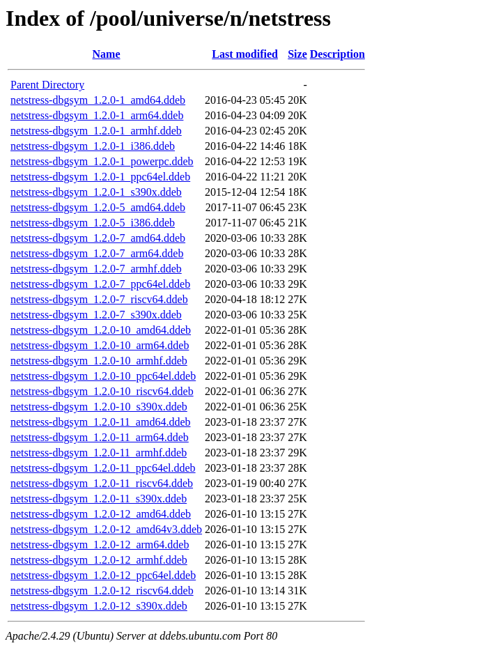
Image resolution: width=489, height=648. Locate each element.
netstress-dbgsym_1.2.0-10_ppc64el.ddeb (103, 376)
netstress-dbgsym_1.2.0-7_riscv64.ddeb (99, 299)
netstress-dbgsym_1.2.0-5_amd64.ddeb (97, 207)
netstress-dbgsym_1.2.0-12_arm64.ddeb (99, 544)
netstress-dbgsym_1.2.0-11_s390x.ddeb (98, 498)
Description (337, 54)
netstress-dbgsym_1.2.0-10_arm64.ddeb (99, 345)
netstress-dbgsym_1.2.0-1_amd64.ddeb (97, 100)
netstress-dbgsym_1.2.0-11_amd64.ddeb (100, 422)
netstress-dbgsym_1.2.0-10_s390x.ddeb (98, 406)
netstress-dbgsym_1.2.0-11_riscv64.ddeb (101, 483)
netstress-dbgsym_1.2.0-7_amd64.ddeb (97, 238)
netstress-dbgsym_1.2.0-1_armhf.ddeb (96, 131)
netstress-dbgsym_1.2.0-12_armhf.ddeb (98, 560)
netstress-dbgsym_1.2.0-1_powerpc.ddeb (102, 161)
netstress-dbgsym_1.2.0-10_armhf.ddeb (98, 361)
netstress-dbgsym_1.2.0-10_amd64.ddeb (100, 330)
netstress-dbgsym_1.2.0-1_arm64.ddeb (96, 115)
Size (297, 54)
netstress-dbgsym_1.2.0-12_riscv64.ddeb (102, 590)
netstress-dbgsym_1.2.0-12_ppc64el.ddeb (103, 575)
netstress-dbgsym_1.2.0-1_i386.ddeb (92, 146)
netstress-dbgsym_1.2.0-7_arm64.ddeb (96, 253)
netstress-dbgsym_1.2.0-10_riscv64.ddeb (102, 391)
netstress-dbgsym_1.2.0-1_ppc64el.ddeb (100, 177)
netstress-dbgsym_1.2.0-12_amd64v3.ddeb (106, 529)
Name (107, 54)
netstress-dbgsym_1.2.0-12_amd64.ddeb (100, 514)
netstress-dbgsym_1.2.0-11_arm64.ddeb (99, 437)
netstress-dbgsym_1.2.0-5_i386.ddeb (92, 223)
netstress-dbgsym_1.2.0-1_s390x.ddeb (96, 192)
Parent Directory (47, 85)
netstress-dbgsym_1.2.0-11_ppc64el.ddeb (103, 468)
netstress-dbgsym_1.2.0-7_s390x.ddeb (96, 315)
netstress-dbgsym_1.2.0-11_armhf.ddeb (98, 452)
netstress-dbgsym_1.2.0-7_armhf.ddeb (96, 269)
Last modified (245, 54)
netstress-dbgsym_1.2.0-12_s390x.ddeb (98, 606)
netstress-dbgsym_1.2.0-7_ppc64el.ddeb (100, 284)
